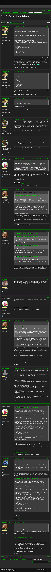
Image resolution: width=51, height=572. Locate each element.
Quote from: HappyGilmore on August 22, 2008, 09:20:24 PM (27, 195)
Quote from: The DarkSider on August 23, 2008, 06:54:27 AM (26, 322)
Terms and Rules (43, 569)
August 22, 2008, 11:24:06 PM (19, 26)
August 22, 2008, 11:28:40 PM (19, 98)
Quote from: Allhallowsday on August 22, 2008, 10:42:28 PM (26, 233)
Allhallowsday (5, 26)
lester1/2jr (5, 279)
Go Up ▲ (48, 569)
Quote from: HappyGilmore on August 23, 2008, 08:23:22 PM (26, 460)
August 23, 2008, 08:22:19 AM (19, 230)
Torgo (3, 119)
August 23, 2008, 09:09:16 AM (19, 279)
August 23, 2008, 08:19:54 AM (19, 189)
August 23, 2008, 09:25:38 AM (19, 297)
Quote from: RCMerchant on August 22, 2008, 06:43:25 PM (26, 28)
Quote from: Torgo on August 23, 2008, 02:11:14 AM (25, 160)
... (19, 22)
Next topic (47, 19)
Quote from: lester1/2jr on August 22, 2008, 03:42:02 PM (26, 100)
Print (48, 22)
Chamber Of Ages (17, 518)
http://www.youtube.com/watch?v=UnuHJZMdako (23, 537)
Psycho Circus (5, 458)
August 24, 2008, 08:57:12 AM (19, 522)
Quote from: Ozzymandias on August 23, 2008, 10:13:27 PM (26, 407)
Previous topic (40, 19)
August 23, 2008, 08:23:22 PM (19, 320)
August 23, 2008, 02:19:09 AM (19, 138)
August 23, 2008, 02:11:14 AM (19, 119)
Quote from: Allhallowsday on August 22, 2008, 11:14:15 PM (26, 192)
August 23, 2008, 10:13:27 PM (19, 368)
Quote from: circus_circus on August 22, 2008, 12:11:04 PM (27, 236)
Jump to (30, 561)
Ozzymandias (5, 368)
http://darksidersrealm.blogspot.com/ (21, 183)
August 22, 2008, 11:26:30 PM (19, 71)
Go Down (3, 22)
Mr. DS (3, 158)
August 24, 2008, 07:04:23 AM (19, 404)
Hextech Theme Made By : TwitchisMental (8, 570)
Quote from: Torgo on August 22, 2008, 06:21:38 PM (25, 74)
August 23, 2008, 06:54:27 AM (19, 158)
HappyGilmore (6, 189)
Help (38, 569)
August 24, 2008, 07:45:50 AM (19, 458)
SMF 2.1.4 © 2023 (4, 569)
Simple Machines (10, 569)
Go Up (2, 556)
